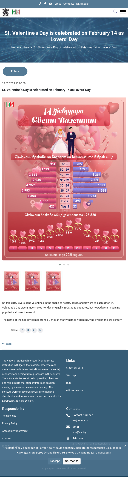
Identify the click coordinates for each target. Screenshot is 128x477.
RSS (68, 382)
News (26, 47)
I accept (55, 461)
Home (15, 47)
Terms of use (9, 415)
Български (82, 3)
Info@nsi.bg (79, 432)
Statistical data (74, 367)
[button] (60, 264)
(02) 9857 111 (80, 420)
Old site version (74, 390)
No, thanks (71, 461)
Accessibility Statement (15, 430)
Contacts (68, 3)
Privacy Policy (9, 423)
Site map (71, 375)
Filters (15, 71)
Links (58, 3)
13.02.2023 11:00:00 (13, 83)
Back (7, 343)
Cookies (6, 438)
